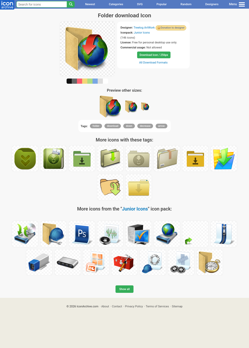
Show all (124, 289)
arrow (161, 125)
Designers (211, 4)
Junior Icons (142, 32)
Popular (161, 4)
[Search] (71, 4)
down (129, 125)
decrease (145, 125)
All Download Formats (153, 62)
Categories (116, 4)
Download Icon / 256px (154, 55)
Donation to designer (173, 27)
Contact (117, 306)
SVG (140, 4)
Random (186, 4)
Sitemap (177, 306)
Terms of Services (157, 306)
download (112, 125)
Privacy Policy (134, 306)
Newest (90, 4)
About (105, 306)
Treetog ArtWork (144, 27)
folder (96, 125)
